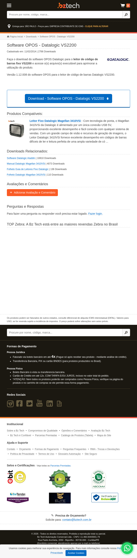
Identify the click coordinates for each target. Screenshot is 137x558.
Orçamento (25, 449)
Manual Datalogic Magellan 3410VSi (26, 163)
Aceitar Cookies (76, 553)
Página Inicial (15, 36)
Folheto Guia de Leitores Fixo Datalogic (28, 169)
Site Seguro (91, 454)
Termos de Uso (46, 454)
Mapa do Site (104, 435)
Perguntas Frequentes (74, 449)
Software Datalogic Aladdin (21, 158)
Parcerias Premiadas (46, 435)
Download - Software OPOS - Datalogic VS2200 (69, 99)
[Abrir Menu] (15, 5)
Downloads (31, 36)
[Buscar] (64, 14)
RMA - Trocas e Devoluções (105, 449)
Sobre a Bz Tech (15, 430)
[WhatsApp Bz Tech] (127, 549)
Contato (11, 449)
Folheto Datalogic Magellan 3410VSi (26, 174)
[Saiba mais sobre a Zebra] (68, 270)
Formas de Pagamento (47, 449)
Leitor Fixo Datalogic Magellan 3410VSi (56, 120)
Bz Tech (68, 5)
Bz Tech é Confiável (20, 435)
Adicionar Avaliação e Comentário (32, 192)
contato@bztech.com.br (76, 519)
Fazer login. (95, 213)
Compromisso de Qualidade (43, 430)
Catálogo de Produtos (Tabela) (77, 435)
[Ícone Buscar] (126, 14)
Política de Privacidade (22, 454)
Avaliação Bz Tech (100, 430)
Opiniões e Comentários (74, 430)
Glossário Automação (69, 454)
